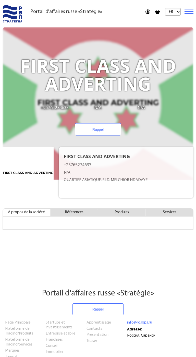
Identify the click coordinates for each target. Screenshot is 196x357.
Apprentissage (99, 322)
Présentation (97, 335)
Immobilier (55, 352)
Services (169, 212)
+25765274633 (55, 108)
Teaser (92, 341)
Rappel (98, 129)
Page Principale (18, 322)
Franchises (54, 340)
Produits (122, 212)
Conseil (51, 346)
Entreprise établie (60, 333)
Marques (12, 351)
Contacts (94, 329)
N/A (98, 108)
